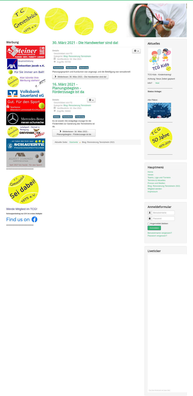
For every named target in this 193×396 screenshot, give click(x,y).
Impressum (153, 191)
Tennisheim (58, 68)
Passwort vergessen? (157, 236)
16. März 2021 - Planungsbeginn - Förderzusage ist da (68, 88)
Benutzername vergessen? (160, 233)
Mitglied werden (155, 189)
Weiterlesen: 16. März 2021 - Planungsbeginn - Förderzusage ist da (74, 132)
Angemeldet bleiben (159, 223)
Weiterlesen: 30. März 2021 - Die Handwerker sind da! (80, 77)
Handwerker (71, 68)
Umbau (56, 117)
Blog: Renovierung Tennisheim (77, 56)
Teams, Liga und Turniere (159, 177)
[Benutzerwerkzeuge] (136, 51)
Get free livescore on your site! (159, 390)
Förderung (80, 117)
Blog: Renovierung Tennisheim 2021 (164, 186)
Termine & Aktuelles (156, 180)
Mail (157, 83)
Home (150, 172)
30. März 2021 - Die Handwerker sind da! (85, 42)
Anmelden (154, 228)
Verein (150, 175)
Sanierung (84, 68)
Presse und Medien (156, 183)
